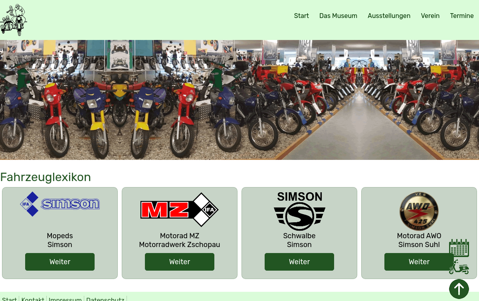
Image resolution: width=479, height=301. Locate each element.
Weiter (59, 261)
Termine (462, 16)
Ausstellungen (389, 16)
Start (301, 16)
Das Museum (338, 16)
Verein (430, 16)
